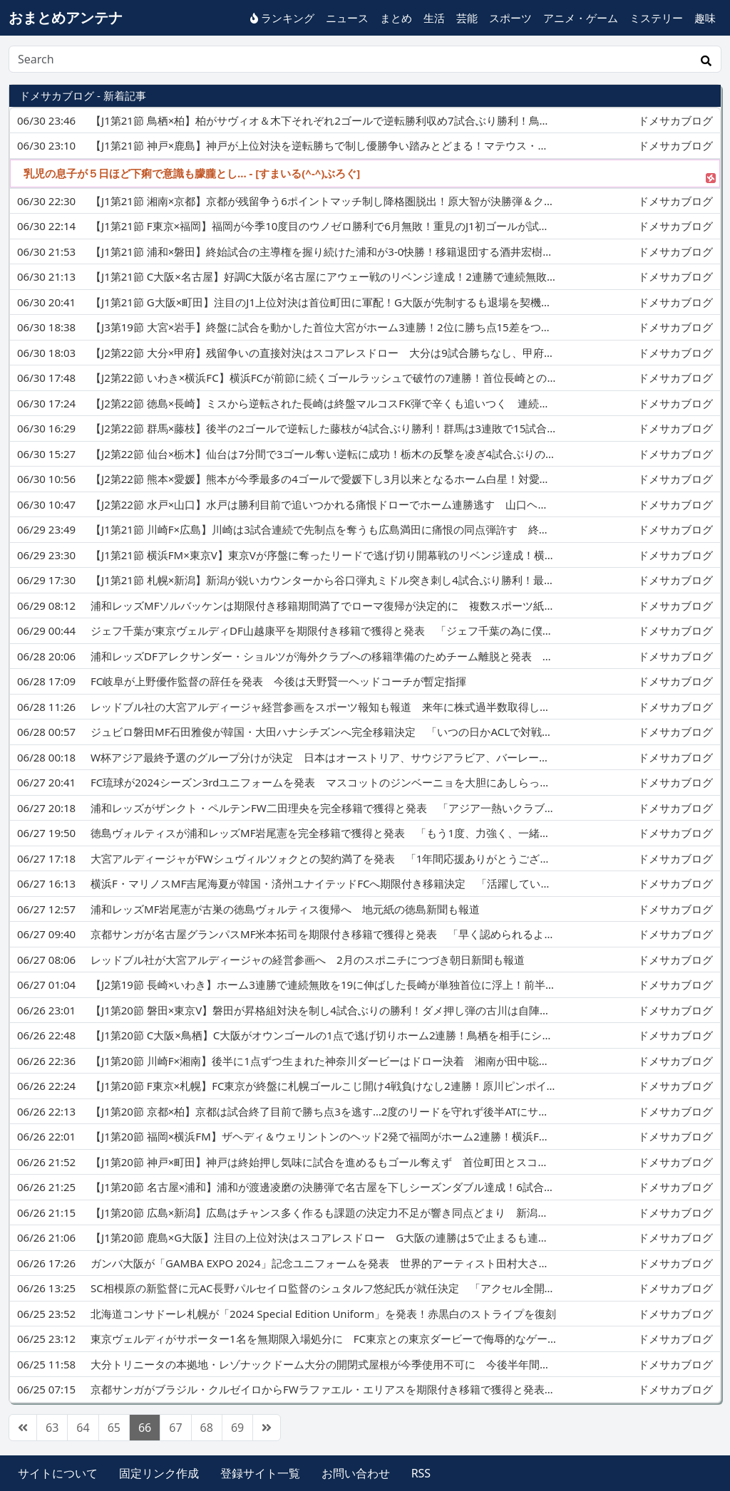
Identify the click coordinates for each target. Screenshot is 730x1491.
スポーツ (510, 18)
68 (206, 1427)
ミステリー (656, 18)
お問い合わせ (356, 1473)
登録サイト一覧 (260, 1473)
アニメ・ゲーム (580, 18)
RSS (421, 1473)
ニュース (347, 18)
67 (175, 1427)
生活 (434, 18)
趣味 (705, 18)
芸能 (467, 18)
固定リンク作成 (159, 1473)
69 (237, 1427)
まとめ (396, 18)
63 (52, 1427)
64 (82, 1427)
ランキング (282, 18)
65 (114, 1427)
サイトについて (58, 1473)
